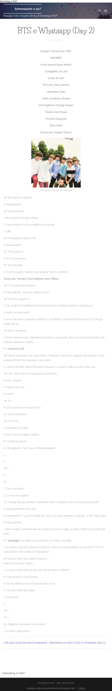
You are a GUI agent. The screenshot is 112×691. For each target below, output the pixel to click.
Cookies (81, 688)
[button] (100, 10)
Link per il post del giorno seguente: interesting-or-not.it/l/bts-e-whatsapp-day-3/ (55, 642)
